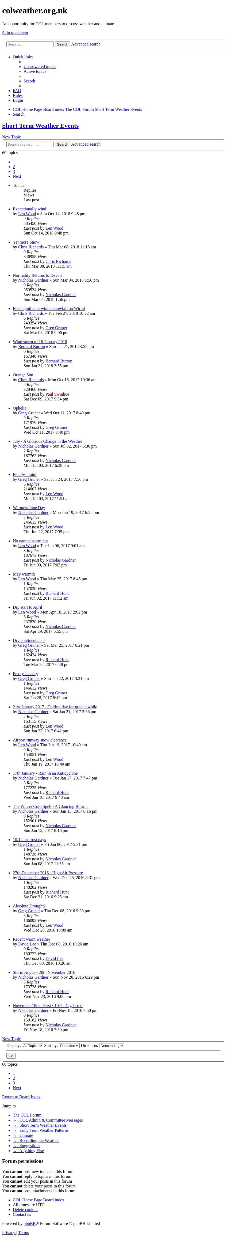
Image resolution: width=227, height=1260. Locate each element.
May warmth (24, 574)
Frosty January (25, 673)
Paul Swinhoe (57, 394)
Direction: (102, 1045)
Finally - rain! (25, 474)
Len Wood (27, 213)
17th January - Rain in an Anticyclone (45, 773)
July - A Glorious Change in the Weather (47, 441)
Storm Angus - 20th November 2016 (44, 972)
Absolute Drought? (29, 906)
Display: (24, 1045)
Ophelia (19, 408)
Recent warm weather (31, 939)
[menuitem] (40, 66)
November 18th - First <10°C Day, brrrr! (48, 1005)
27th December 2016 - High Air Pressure (48, 873)
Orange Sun (23, 375)
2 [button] (14, 166)
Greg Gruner (56, 328)
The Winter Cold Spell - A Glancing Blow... (50, 806)
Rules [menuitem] (17, 95)
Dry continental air (29, 640)
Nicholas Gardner (33, 280)
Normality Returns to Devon (37, 275)
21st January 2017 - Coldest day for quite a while (55, 707)
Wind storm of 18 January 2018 (40, 341)
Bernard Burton (31, 346)
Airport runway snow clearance (40, 740)
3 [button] (14, 171)
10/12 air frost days (29, 839)
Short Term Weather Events (40, 125)
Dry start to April (27, 607)
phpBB (30, 1223)
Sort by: (62, 1045)
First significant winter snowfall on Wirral (49, 308)
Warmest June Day (29, 507)
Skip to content (15, 33)
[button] (17, 176)
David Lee (27, 944)
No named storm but (30, 541)
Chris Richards (31, 247)
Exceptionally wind (29, 209)
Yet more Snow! (27, 242)
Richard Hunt (57, 593)
